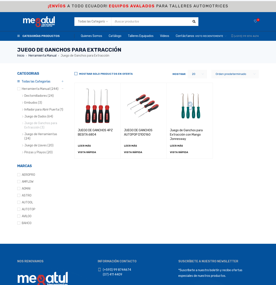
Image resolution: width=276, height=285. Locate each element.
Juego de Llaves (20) (38, 145)
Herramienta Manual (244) (40, 89)
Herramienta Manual (42, 55)
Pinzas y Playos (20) (38, 152)
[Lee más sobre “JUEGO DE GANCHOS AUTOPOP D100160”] (130, 145)
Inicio (20, 55)
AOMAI (26, 188)
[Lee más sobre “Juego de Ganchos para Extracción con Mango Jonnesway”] (176, 145)
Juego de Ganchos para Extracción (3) (40, 125)
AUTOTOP (28, 209)
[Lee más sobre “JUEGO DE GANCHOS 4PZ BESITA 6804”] (84, 145)
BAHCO (26, 223)
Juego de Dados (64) (38, 116)
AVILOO (26, 216)
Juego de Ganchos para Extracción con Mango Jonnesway (186, 134)
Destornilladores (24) (39, 96)
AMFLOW (27, 182)
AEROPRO (28, 175)
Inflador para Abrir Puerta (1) (43, 109)
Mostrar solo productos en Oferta (106, 73)
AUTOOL (27, 202)
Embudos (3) (33, 102)
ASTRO (26, 195)
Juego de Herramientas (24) (40, 136)
